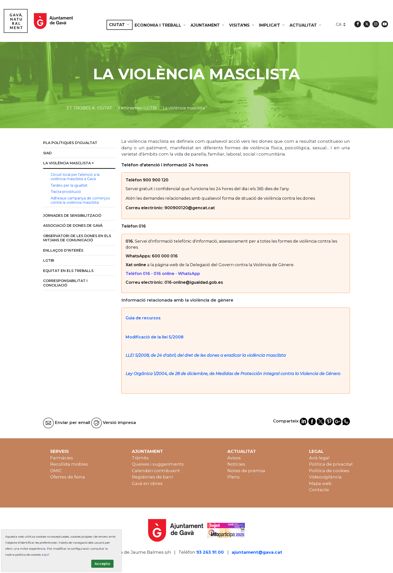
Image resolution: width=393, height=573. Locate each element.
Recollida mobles (69, 464)
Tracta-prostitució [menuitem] (66, 191)
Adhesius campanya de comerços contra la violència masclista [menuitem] (80, 200)
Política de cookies (329, 470)
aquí (45, 554)
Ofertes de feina (67, 476)
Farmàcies (61, 457)
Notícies (236, 464)
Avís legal (319, 457)
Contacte (319, 489)
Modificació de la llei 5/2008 (155, 337)
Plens (233, 476)
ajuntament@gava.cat (257, 552)
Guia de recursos (143, 318)
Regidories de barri (152, 476)
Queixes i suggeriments (158, 464)
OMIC (56, 470)
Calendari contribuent (156, 470)
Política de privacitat (331, 464)
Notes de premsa (246, 470)
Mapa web (320, 483)
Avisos (234, 457)
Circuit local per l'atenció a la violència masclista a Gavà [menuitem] (75, 176)
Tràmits (140, 457)
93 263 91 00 (210, 552)
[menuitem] (120, 25)
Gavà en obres (147, 483)
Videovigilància (325, 476)
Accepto (102, 563)
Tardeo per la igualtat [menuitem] (69, 185)
